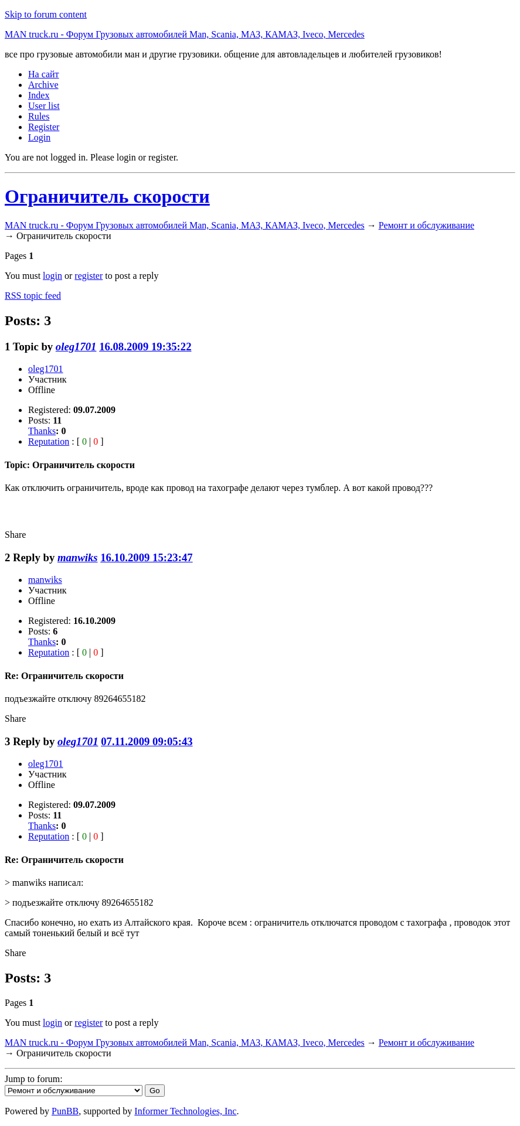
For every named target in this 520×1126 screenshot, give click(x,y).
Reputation (48, 441)
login (52, 276)
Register (43, 127)
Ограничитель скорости (107, 196)
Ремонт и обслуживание (426, 225)
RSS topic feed (33, 296)
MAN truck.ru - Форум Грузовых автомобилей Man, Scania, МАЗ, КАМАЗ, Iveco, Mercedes (185, 34)
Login (39, 137)
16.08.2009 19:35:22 (145, 346)
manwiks (77, 557)
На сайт (43, 74)
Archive (43, 85)
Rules (38, 116)
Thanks (42, 431)
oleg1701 (76, 346)
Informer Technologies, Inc (185, 1111)
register (88, 276)
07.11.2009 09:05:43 (146, 741)
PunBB (65, 1111)
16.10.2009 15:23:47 (146, 557)
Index (38, 95)
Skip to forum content (46, 14)
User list (44, 106)
